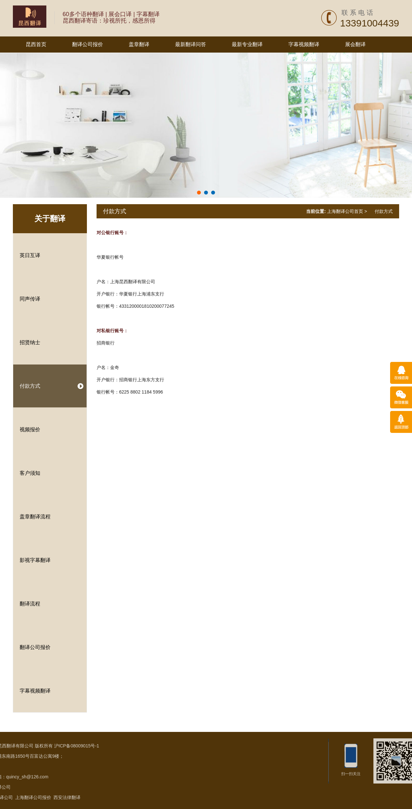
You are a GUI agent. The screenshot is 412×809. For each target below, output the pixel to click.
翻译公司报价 (87, 44)
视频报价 (30, 429)
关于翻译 (49, 218)
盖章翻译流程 (35, 516)
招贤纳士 (30, 342)
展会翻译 (355, 44)
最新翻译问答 (190, 44)
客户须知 (30, 473)
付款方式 (30, 386)
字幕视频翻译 (303, 44)
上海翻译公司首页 (345, 211)
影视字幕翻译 (35, 560)
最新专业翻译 (247, 44)
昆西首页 (36, 44)
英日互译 (30, 255)
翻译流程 (30, 603)
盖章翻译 (139, 44)
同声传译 (30, 299)
